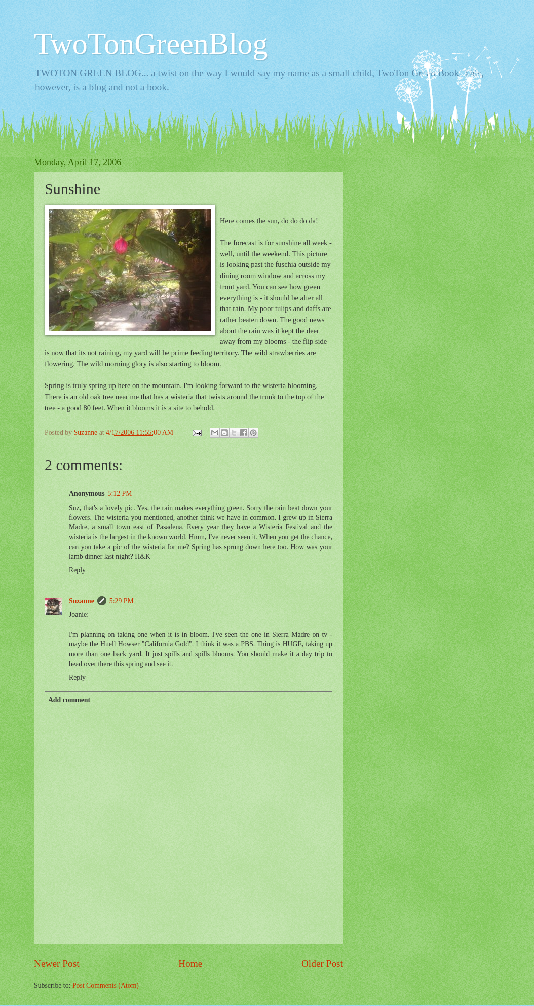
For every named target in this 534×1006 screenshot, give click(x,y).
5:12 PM (120, 493)
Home (190, 963)
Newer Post (57, 963)
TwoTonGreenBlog (151, 43)
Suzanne (81, 601)
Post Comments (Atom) (105, 985)
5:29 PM (121, 601)
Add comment (69, 700)
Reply (77, 570)
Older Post (322, 963)
